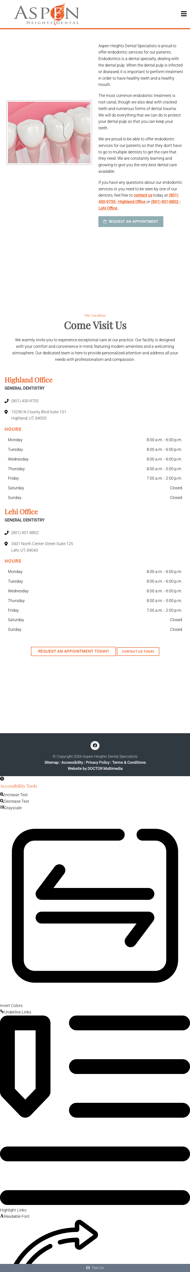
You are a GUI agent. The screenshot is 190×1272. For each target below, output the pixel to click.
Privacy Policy (97, 762)
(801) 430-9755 (25, 400)
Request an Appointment (130, 222)
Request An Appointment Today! (73, 651)
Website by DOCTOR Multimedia (95, 769)
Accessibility (72, 762)
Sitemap (51, 762)
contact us (143, 195)
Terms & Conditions (129, 762)
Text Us (95, 1268)
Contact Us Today (138, 651)
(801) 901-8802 (25, 532)
